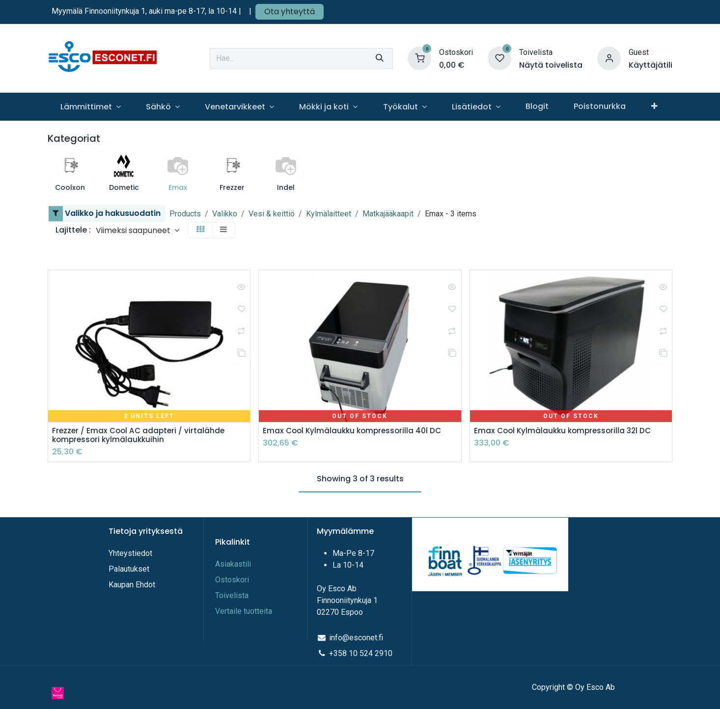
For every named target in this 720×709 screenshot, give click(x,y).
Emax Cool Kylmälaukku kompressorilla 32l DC (566, 431)
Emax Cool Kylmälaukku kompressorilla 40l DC (355, 431)
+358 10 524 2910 (360, 653)
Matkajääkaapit (388, 213)
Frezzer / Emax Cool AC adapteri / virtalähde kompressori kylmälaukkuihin (140, 435)
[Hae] (379, 58)
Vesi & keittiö (272, 213)
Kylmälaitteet (328, 213)
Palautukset (129, 569)
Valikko (224, 213)
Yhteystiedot (131, 553)
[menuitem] (90, 107)
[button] (137, 230)
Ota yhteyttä (289, 11)
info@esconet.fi (356, 637)
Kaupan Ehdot (132, 584)
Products (185, 213)
